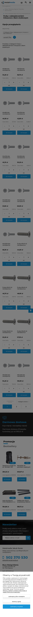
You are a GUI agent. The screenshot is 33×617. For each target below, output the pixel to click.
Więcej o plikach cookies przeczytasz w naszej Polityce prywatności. (15, 591)
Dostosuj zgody (16, 601)
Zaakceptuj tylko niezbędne (16, 596)
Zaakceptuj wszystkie (16, 606)
